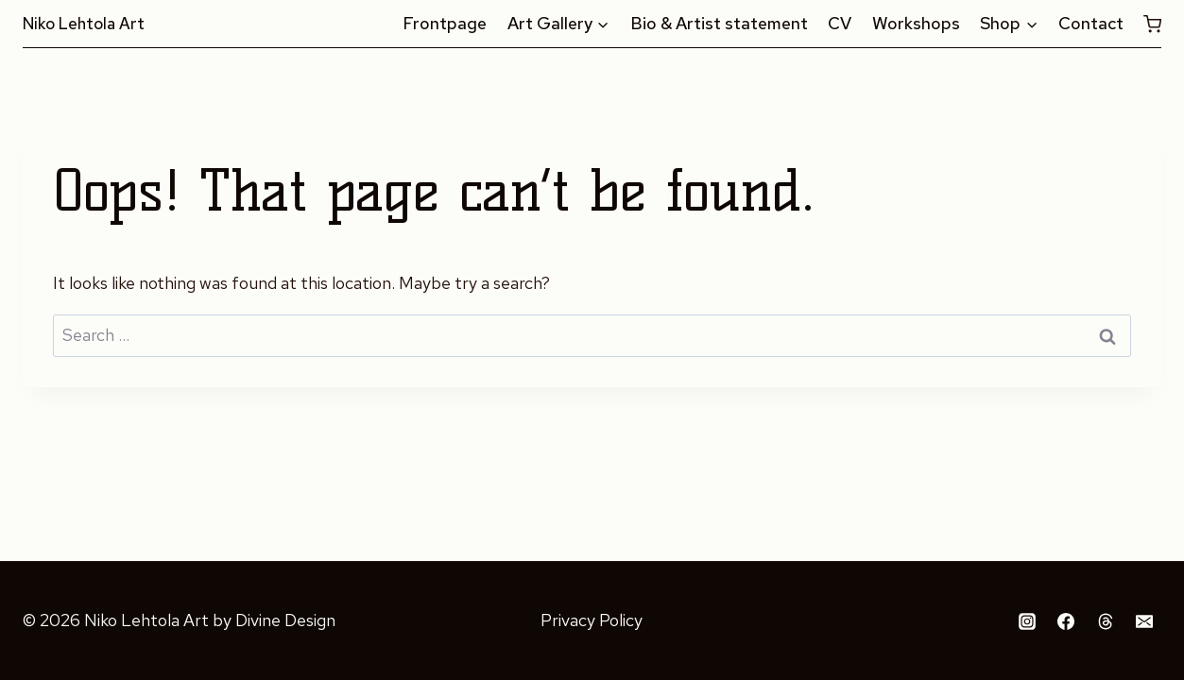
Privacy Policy (592, 620)
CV (839, 23)
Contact (1091, 23)
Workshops (916, 23)
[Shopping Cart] (1152, 24)
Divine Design (285, 620)
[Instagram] (1027, 621)
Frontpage (445, 23)
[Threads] (1106, 621)
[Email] (1144, 621)
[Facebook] (1066, 621)
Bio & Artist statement (719, 23)
